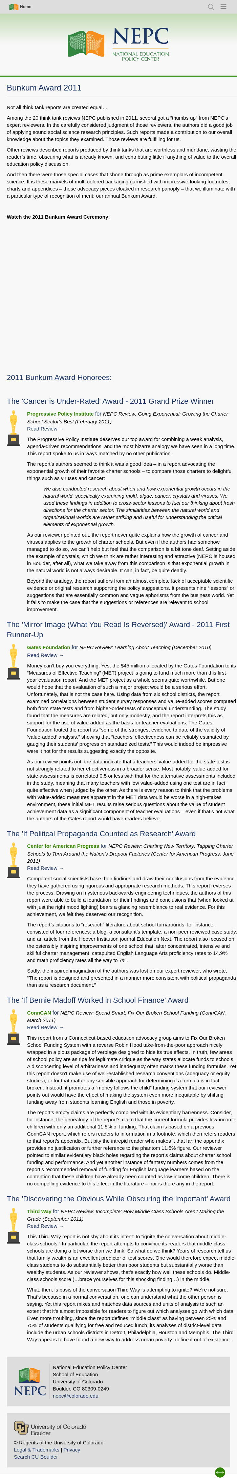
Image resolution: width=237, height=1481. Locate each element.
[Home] (118, 44)
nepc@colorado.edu (76, 1396)
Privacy (71, 1450)
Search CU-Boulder (36, 1457)
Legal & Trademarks (36, 1450)
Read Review (42, 429)
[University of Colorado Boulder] (50, 1428)
